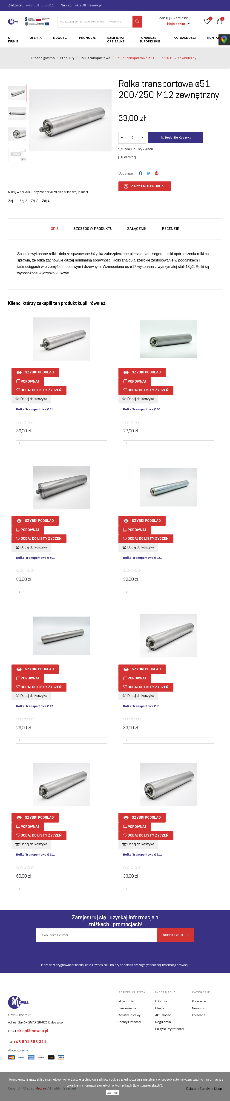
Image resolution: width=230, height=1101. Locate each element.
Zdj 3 (34, 201)
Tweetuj (148, 173)
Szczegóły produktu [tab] (92, 229)
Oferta (159, 1008)
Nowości (198, 1008)
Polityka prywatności (169, 1029)
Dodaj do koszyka (176, 137)
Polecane (198, 1015)
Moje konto (126, 1001)
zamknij (112, 1092)
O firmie (161, 1001)
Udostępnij (140, 173)
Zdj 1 (12, 201)
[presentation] (74, 951)
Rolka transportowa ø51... (35, 409)
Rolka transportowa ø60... (35, 557)
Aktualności (163, 1015)
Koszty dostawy (129, 1015)
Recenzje (170, 229)
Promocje (199, 1001)
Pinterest (156, 173)
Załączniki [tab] (137, 229)
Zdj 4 (46, 201)
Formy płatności (129, 1022)
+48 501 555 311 (40, 5)
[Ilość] (132, 137)
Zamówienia (127, 1008)
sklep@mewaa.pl (88, 5)
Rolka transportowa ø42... (142, 557)
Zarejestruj (181, 18)
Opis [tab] (55, 229)
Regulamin (163, 1022)
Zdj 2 (23, 201)
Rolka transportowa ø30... (142, 409)
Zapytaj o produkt (144, 186)
